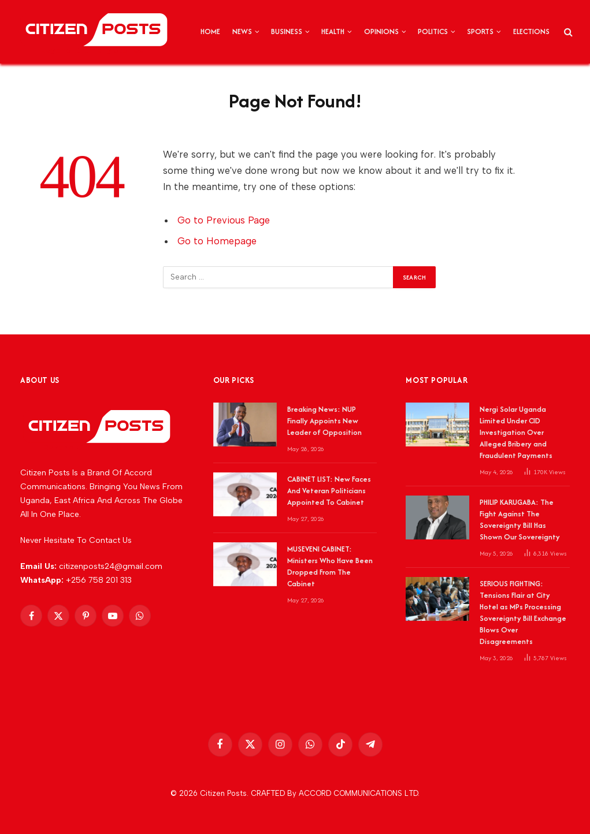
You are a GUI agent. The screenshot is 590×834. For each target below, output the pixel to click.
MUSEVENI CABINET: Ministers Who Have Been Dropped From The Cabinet (330, 566)
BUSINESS (286, 31)
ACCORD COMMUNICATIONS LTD (358, 793)
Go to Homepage (217, 241)
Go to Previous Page (223, 220)
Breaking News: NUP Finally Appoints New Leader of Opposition (324, 421)
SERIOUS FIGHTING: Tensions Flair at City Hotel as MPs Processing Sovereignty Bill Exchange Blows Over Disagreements (523, 612)
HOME (210, 31)
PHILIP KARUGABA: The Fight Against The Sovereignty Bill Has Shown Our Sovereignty (520, 519)
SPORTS (480, 31)
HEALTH (332, 31)
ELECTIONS (531, 31)
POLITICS (433, 31)
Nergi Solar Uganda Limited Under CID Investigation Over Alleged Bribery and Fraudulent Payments (516, 432)
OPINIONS (381, 31)
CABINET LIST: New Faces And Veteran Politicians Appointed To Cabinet (329, 491)
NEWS (242, 31)
